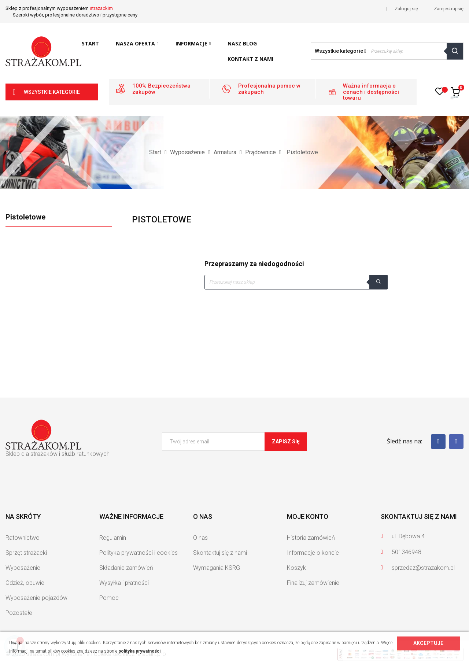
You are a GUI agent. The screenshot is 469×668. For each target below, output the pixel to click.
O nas (200, 537)
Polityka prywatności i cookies (138, 552)
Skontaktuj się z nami (220, 552)
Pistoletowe (25, 217)
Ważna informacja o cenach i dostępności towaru (371, 91)
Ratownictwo (22, 537)
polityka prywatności (139, 651)
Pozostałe (18, 612)
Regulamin (112, 537)
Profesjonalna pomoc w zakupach (269, 88)
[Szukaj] (296, 282)
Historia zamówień (311, 537)
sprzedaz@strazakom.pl (423, 567)
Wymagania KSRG (216, 567)
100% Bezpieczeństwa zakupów (161, 88)
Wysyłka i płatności (124, 582)
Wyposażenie (22, 567)
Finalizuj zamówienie (313, 582)
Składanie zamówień (126, 567)
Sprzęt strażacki (26, 552)
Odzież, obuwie (24, 582)
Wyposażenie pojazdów (36, 597)
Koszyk (296, 567)
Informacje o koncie (313, 552)
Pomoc (109, 597)
